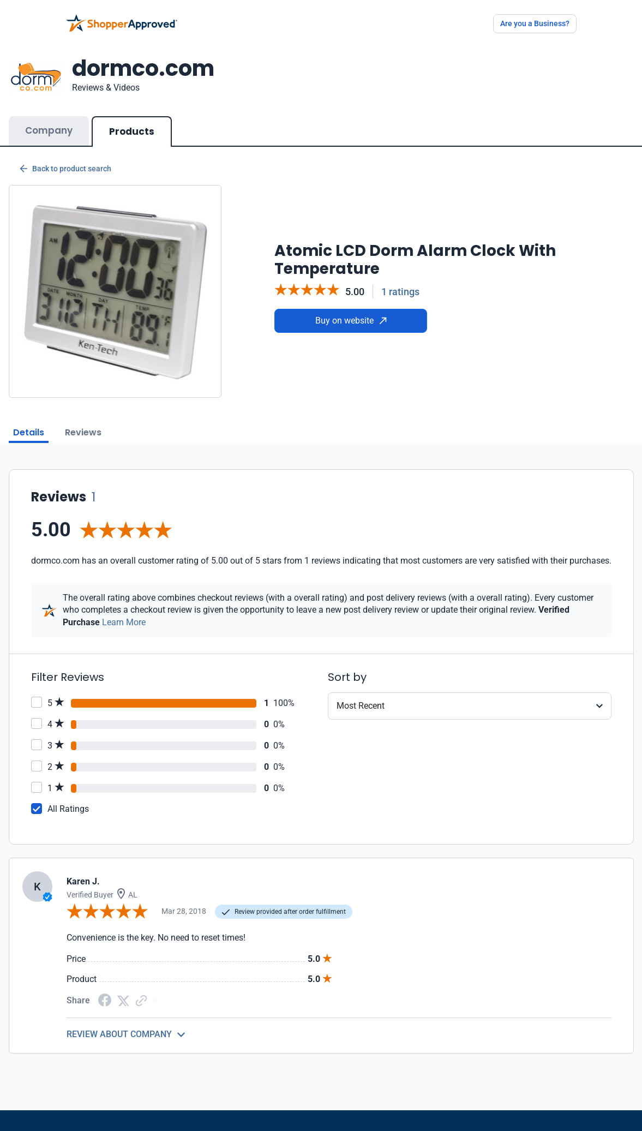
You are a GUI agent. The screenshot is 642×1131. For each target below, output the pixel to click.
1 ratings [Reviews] (400, 291)
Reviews (83, 432)
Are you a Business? (534, 23)
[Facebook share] (104, 1000)
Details (28, 432)
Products (131, 131)
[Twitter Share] (123, 1000)
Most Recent (361, 706)
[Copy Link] (141, 1000)
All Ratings (68, 809)
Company (49, 130)
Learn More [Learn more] (124, 622)
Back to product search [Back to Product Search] (65, 168)
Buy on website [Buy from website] (351, 320)
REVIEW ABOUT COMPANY (119, 1034)
